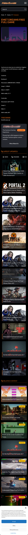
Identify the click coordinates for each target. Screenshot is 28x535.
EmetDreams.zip (5, 120)
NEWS (5, 157)
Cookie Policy (13, 533)
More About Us (14, 143)
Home (2, 15)
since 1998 (21, 130)
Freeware (16, 15)
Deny (14, 525)
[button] (26, 507)
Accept (14, 521)
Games (9, 15)
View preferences (14, 529)
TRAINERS (15, 157)
